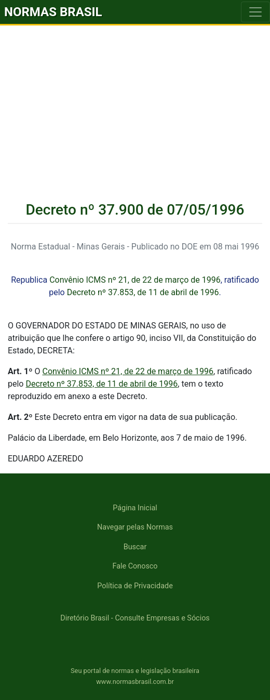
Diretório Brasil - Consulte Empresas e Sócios (135, 618)
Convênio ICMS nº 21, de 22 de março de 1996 (135, 280)
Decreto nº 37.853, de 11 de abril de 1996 (143, 292)
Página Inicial (135, 508)
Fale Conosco (134, 566)
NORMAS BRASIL (53, 12)
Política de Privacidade (135, 586)
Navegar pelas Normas (135, 527)
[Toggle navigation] (255, 12)
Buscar (135, 547)
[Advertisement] (135, 103)
